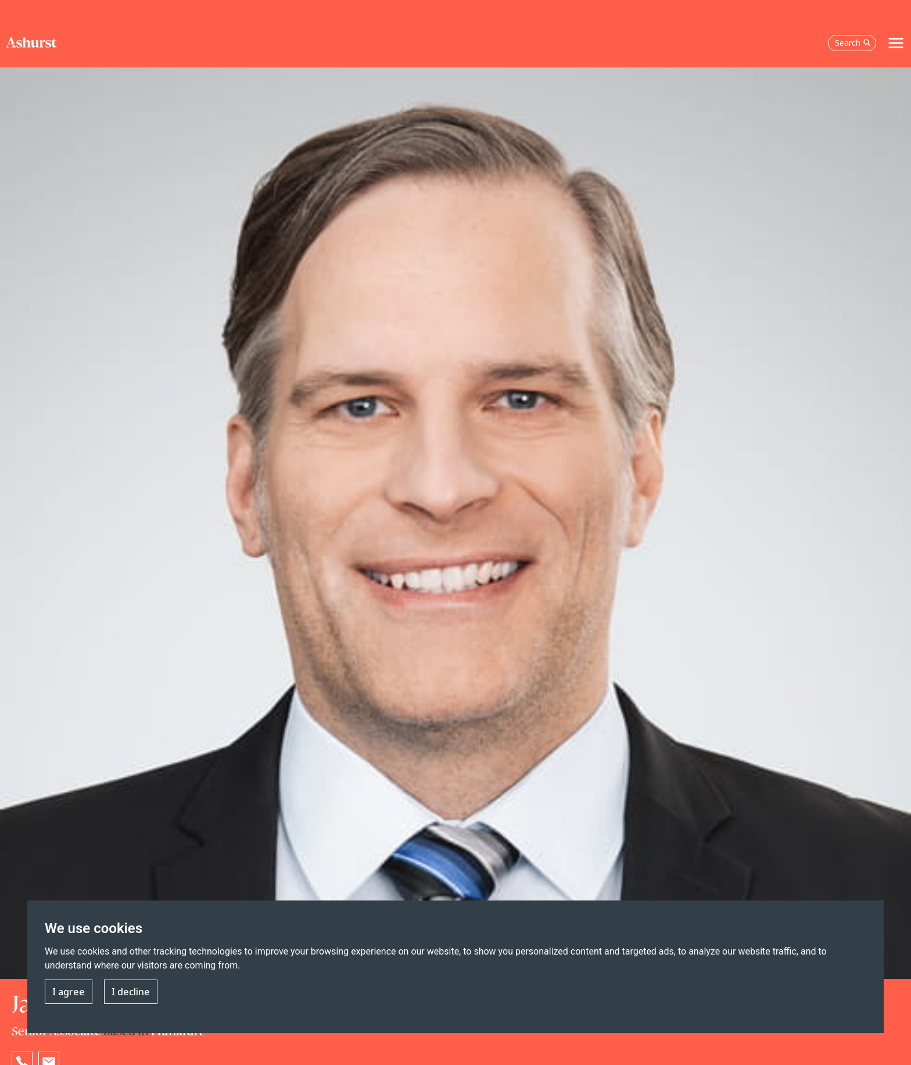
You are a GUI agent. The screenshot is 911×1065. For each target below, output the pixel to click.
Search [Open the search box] (853, 42)
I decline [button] (131, 991)
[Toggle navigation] (896, 43)
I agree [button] (68, 991)
